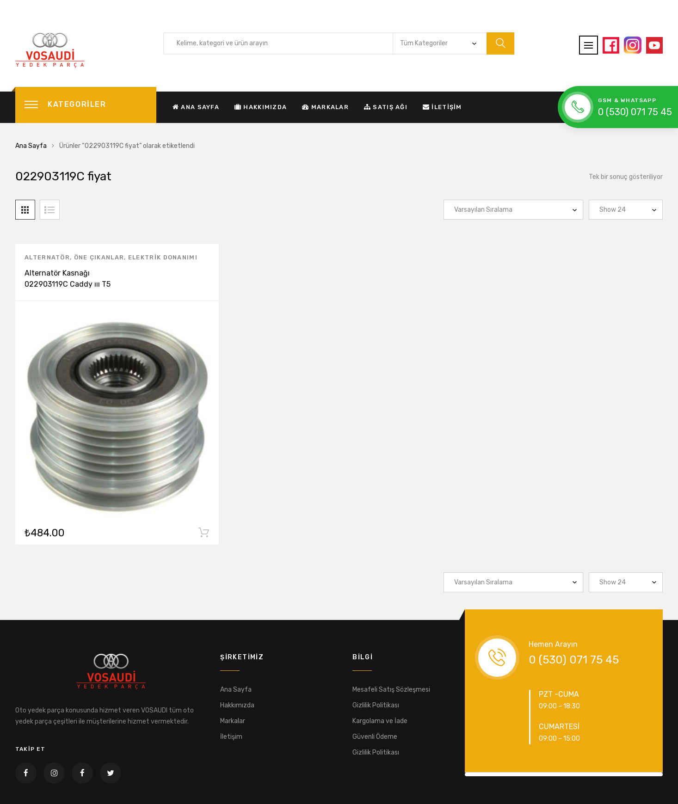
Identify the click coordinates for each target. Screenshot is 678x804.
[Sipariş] (513, 210)
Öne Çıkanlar (99, 259)
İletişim (442, 107)
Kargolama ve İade (379, 721)
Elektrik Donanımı (162, 259)
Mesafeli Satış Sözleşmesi (391, 690)
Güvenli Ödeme (374, 737)
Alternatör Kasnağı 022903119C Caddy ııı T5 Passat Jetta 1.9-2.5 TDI (68, 285)
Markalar (325, 107)
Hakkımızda (260, 107)
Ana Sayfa (196, 107)
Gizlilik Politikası (375, 705)
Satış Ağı (385, 107)
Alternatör (47, 259)
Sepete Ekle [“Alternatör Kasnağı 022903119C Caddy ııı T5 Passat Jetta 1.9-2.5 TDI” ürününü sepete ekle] (203, 536)
